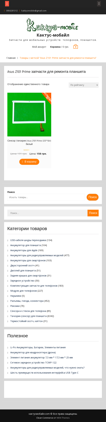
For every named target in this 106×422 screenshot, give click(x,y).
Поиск (11, 192)
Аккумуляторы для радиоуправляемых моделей (36, 255)
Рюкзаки (15, 305)
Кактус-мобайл (53, 35)
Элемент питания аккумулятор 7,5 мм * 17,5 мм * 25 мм (41, 357)
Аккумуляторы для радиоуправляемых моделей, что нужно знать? (47, 367)
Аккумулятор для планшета (25, 245)
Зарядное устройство (22, 280)
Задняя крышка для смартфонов (28, 275)
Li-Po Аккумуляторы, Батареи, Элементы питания (38, 347)
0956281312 (12, 10)
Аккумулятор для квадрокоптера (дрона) (33, 352)
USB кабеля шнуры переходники (28, 240)
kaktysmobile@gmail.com (33, 10)
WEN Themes (63, 417)
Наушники (15, 295)
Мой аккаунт (39, 46)
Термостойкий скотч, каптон (26, 321)
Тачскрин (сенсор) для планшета (28, 316)
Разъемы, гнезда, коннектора (27, 300)
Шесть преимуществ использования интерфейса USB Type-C (44, 372)
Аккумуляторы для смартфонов (28, 260)
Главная (11, 57)
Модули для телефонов (23, 290)
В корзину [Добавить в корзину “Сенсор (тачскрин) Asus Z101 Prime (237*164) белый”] (30, 162)
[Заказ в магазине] (84, 85)
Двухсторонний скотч (22, 265)
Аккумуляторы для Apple (23, 250)
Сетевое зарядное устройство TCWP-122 (33, 362)
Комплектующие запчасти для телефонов (33, 285)
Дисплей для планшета (23, 270)
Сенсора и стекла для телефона (28, 311)
